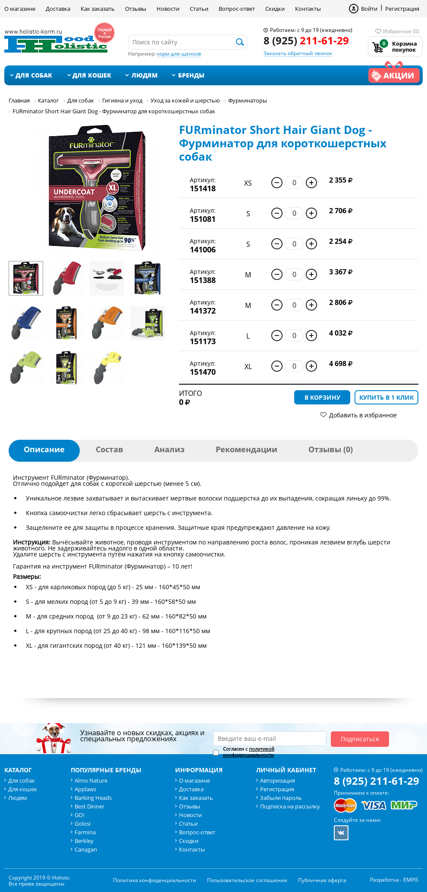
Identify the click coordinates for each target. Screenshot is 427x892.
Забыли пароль (281, 798)
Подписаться (360, 739)
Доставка (58, 8)
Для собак (34, 75)
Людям (145, 75)
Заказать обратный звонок (298, 53)
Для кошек (91, 75)
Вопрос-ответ (237, 8)
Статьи (199, 8)
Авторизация (277, 780)
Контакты (308, 8)
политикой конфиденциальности (248, 752)
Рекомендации (246, 449)
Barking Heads (93, 798)
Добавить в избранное (363, 415)
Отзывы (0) (330, 449)
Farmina (85, 832)
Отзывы (135, 8)
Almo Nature (91, 780)
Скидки (275, 8)
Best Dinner (89, 806)
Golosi (83, 823)
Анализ (169, 449)
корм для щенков (179, 53)
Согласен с (248, 752)
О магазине (19, 8)
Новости (168, 8)
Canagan (86, 849)
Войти (369, 8)
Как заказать (98, 8)
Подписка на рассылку (290, 806)
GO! (79, 815)
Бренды (191, 75)
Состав (109, 449)
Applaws (85, 789)
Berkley (84, 841)
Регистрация (402, 8)
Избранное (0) (401, 31)
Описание (44, 449)
